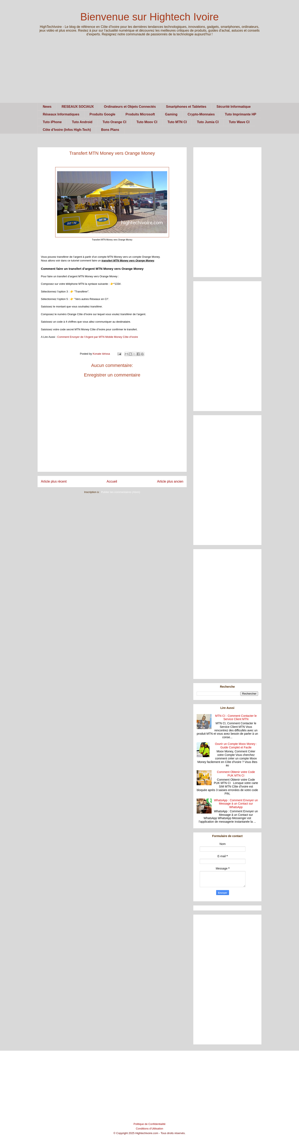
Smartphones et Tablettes (186, 106)
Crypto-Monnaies (201, 114)
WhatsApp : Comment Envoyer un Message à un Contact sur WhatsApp (236, 804)
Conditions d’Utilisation (149, 1128)
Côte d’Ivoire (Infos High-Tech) (67, 129)
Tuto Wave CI (239, 122)
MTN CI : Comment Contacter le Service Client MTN (236, 717)
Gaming (171, 114)
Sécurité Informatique (234, 106)
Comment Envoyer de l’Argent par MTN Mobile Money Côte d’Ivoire (97, 336)
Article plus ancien (170, 481)
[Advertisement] (149, 74)
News (47, 106)
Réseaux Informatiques (61, 114)
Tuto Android (82, 122)
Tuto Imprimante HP (240, 114)
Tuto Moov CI (146, 122)
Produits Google (102, 114)
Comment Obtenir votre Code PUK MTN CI (236, 773)
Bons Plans (110, 129)
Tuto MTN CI (177, 122)
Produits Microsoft (140, 114)
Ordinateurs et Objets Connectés (130, 106)
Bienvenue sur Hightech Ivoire (149, 17)
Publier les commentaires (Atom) (120, 492)
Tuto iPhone (52, 122)
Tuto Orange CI (114, 122)
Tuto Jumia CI (208, 122)
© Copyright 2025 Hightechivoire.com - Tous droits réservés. (150, 1133)
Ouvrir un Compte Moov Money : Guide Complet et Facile (236, 745)
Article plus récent (54, 481)
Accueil (112, 481)
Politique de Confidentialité (149, 1124)
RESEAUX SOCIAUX (78, 106)
